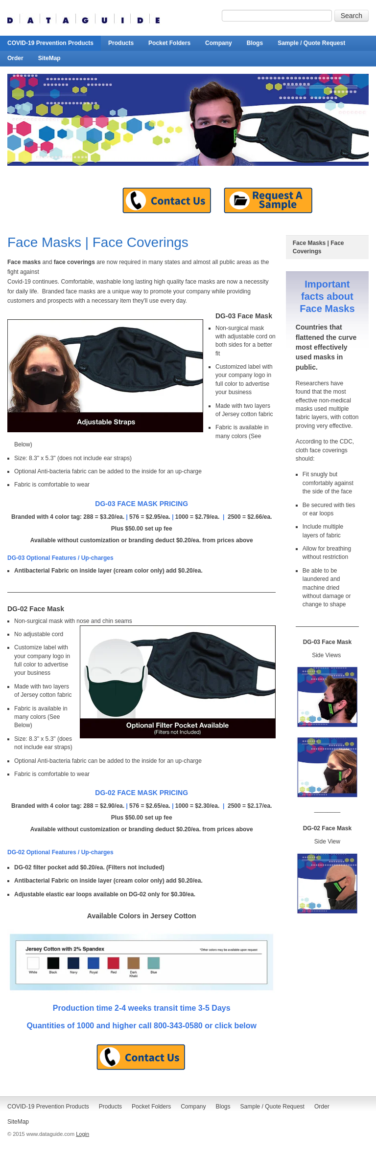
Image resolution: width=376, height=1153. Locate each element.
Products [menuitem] (121, 43)
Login (82, 1134)
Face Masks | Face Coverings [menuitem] (318, 247)
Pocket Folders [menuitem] (169, 43)
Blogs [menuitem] (255, 43)
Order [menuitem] (15, 58)
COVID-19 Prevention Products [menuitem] (50, 43)
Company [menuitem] (218, 43)
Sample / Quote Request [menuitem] (311, 43)
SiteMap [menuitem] (49, 58)
